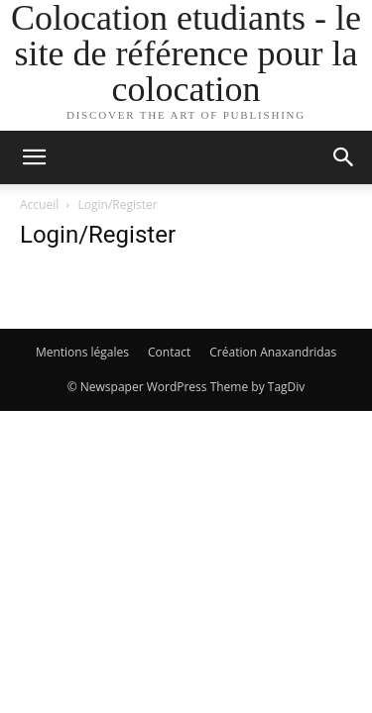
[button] (33, 157)
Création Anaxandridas (272, 352)
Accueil (39, 204)
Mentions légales (82, 352)
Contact (169, 352)
